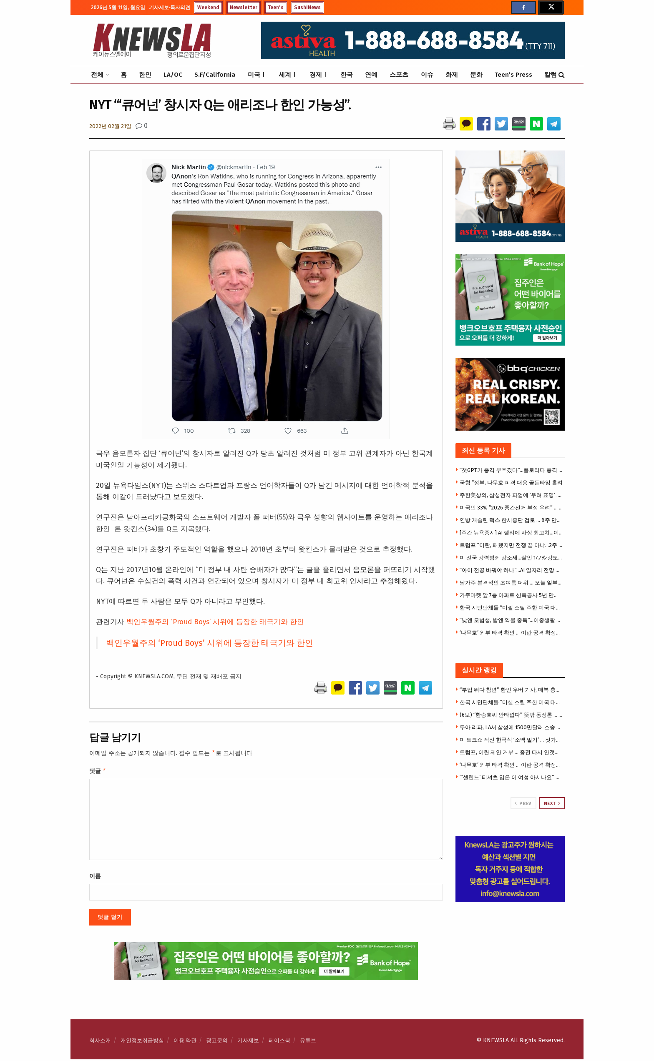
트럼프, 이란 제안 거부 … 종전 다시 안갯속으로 (511, 752)
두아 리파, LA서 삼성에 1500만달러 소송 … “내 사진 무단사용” (511, 727)
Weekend (208, 7)
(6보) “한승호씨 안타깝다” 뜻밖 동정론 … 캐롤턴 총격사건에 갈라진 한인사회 (511, 715)
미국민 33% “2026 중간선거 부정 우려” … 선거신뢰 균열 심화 (511, 507)
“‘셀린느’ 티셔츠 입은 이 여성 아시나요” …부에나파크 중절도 (511, 777)
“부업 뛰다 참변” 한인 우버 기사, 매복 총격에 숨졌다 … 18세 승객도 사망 (511, 690)
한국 (346, 74)
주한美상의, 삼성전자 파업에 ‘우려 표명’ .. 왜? (511, 495)
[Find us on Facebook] (523, 7)
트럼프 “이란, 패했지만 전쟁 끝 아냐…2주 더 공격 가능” (511, 545)
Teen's (276, 7)
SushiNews (307, 7)
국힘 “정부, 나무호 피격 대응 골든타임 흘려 (511, 482)
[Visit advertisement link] (510, 869)
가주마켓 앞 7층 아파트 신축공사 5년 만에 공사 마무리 (511, 595)
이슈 (427, 74)
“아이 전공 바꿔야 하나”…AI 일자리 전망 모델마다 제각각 (511, 570)
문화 (476, 74)
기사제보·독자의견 (169, 7)
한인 (145, 74)
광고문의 (217, 1042)
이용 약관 (185, 1042)
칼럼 (550, 74)
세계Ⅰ (288, 74)
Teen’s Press (513, 74)
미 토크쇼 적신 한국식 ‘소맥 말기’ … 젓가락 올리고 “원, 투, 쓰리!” (511, 740)
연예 (371, 74)
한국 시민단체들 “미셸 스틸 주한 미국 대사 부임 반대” (511, 607)
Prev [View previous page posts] (523, 803)
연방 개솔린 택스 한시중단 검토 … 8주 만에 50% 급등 (511, 520)
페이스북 (279, 1042)
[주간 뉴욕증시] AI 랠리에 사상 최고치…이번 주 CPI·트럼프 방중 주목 (511, 532)
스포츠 (399, 74)
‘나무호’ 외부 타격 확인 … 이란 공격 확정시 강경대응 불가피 (511, 633)
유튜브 (308, 1042)
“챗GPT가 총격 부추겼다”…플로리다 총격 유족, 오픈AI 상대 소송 (511, 470)
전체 (97, 74)
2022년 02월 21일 (110, 126)
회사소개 (100, 1042)
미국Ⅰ (257, 74)
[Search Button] (561, 74)
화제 (451, 74)
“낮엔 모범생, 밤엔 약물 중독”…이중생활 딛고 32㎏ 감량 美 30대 (511, 620)
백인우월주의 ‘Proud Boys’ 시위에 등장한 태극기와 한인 (215, 621)
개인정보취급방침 (142, 1042)
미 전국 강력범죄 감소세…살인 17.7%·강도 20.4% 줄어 (511, 557)
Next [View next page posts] (552, 803)
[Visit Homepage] (151, 40)
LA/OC (173, 74)
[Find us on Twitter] (550, 7)
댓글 (97, 772)
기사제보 (248, 1042)
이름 (95, 877)
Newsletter (243, 7)
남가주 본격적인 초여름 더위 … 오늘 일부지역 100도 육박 (511, 582)
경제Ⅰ (318, 74)
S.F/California (214, 74)
